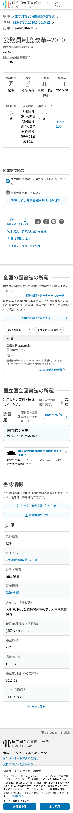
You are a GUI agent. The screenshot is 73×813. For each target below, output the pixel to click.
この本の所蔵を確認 (51, 369)
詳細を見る (18, 795)
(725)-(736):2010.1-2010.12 (31, 22)
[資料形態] (49, 330)
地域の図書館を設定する (45, 318)
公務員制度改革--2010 (21, 559)
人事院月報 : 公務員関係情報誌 (33, 16)
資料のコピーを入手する (18, 764)
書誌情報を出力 (18, 238)
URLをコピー (24, 221)
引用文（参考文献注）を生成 (26, 231)
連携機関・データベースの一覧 (47, 295)
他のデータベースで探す (23, 246)
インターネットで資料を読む (21, 758)
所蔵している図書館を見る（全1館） (36, 200)
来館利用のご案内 (56, 416)
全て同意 (54, 806)
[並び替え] (19, 330)
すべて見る (60, 124)
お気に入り (12, 221)
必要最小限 (20, 806)
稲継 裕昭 (12, 592)
